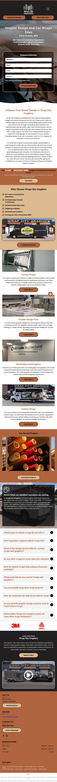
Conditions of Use (27, 777)
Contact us (26, 161)
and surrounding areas (10, 717)
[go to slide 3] (29, 470)
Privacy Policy (3, 777)
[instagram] (6, 736)
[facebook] (3, 736)
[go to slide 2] (27, 470)
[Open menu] (48, 9)
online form (37, 136)
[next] (52, 467)
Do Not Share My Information (15, 777)
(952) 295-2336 (8, 726)
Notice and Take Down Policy (39, 777)
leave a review (42, 506)
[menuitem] (4, 766)
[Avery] (41, 625)
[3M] (15, 625)
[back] (4, 467)
